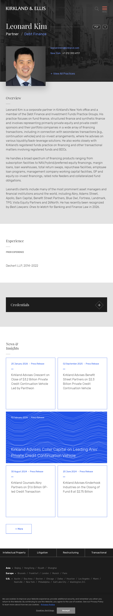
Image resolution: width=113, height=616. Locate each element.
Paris (65, 573)
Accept (66, 611)
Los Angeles (84, 579)
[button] (56, 304)
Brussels (22, 573)
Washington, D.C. (77, 582)
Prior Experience (15, 252)
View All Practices (64, 73)
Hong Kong (29, 568)
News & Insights (12, 346)
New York (55, 53)
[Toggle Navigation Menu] (104, 9)
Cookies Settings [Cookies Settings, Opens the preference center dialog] (45, 611)
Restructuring (71, 552)
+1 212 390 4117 (71, 53)
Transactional (99, 552)
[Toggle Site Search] (97, 9)
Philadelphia (44, 582)
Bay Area (28, 579)
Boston (39, 579)
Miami (96, 579)
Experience (15, 241)
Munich (55, 573)
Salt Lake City (59, 582)
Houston (71, 579)
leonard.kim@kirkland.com (64, 48)
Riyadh (41, 568)
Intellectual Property (14, 552)
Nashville (18, 582)
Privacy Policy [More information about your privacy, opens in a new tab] (48, 604)
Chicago (50, 579)
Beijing (18, 568)
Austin (17, 579)
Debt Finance (35, 34)
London (45, 573)
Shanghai (52, 568)
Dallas (60, 579)
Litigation (42, 552)
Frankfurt (33, 573)
